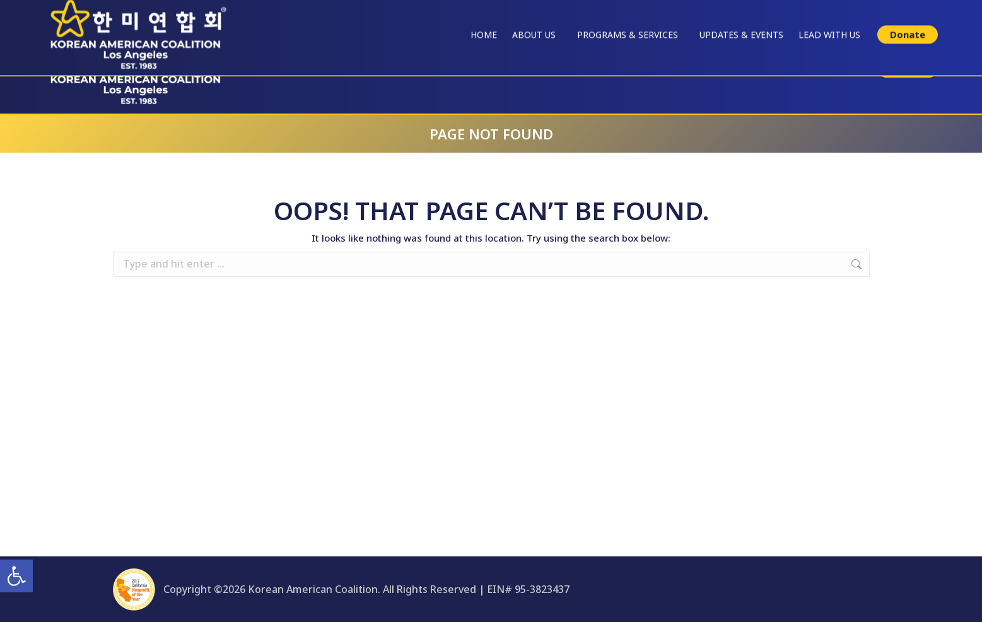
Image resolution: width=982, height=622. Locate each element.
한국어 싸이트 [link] (926, 11)
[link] (16, 576)
